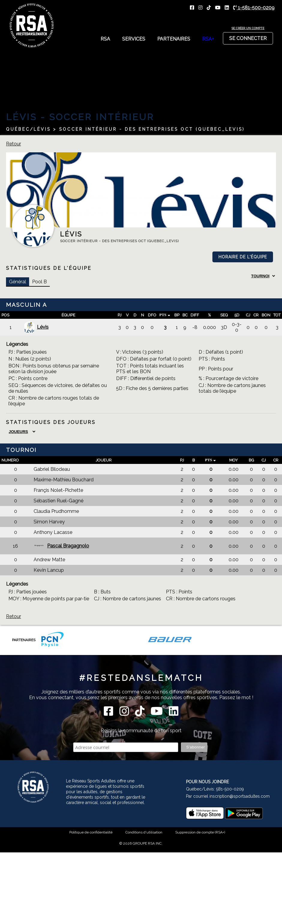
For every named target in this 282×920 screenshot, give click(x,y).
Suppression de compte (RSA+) (200, 832)
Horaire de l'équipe (242, 256)
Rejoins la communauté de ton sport (141, 730)
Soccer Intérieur (101, 117)
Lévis (36, 327)
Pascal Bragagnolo (61, 546)
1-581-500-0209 (253, 8)
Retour (13, 144)
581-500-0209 (230, 789)
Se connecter (248, 36)
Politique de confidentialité (90, 832)
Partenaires (173, 39)
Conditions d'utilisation (143, 832)
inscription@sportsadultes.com (239, 796)
